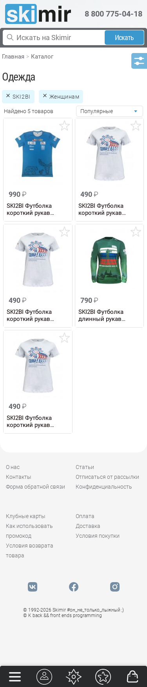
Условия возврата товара (29, 550)
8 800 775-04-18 (113, 13)
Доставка (88, 526)
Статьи (85, 467)
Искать (124, 37)
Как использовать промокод (29, 531)
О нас (13, 467)
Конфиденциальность (104, 487)
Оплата (85, 516)
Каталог (42, 56)
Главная (13, 56)
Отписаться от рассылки (107, 477)
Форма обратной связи (35, 487)
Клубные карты (25, 516)
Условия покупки (98, 536)
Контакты (18, 477)
